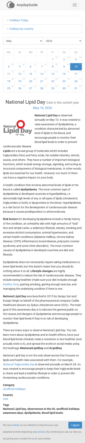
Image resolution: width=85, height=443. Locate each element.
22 (54, 80)
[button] (74, 5)
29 (54, 87)
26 (21, 87)
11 (10, 73)
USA (5, 399)
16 (65, 73)
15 (54, 73)
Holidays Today (18, 20)
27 (32, 87)
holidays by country (21, 28)
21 (43, 80)
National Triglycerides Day (19, 364)
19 (21, 80)
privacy (41, 431)
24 (77, 80)
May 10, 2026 (42, 108)
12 (21, 73)
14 (43, 73)
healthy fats (10, 284)
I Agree (75, 425)
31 (77, 87)
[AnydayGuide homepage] (22, 5)
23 (65, 80)
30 (65, 87)
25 (10, 87)
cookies (15, 425)
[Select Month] (23, 41)
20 (32, 80)
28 (43, 87)
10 (77, 65)
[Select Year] (62, 41)
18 (10, 80)
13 (32, 73)
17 (77, 73)
